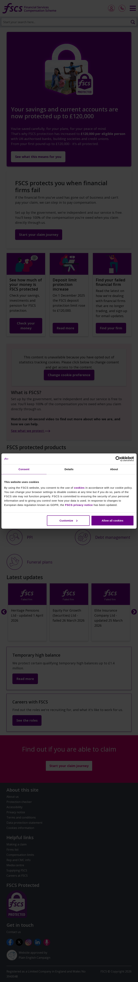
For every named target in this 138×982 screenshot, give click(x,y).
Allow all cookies (112, 520)
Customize (68, 520)
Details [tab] (69, 469)
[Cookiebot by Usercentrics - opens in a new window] (118, 459)
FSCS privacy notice (79, 504)
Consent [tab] (24, 469)
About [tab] (114, 469)
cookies (79, 487)
